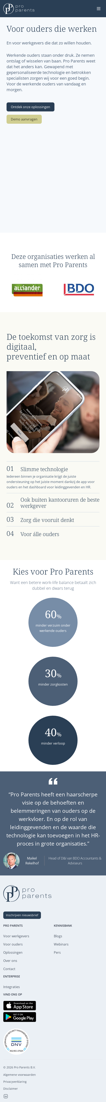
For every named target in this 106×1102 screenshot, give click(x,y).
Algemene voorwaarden (19, 1075)
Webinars (61, 944)
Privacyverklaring (15, 1082)
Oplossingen (13, 952)
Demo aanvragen (24, 119)
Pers (57, 952)
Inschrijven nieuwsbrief (22, 915)
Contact (9, 969)
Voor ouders (13, 944)
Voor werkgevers (16, 936)
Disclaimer (10, 1089)
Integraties (11, 987)
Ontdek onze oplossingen (30, 107)
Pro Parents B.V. (25, 1067)
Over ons (10, 960)
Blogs (58, 936)
